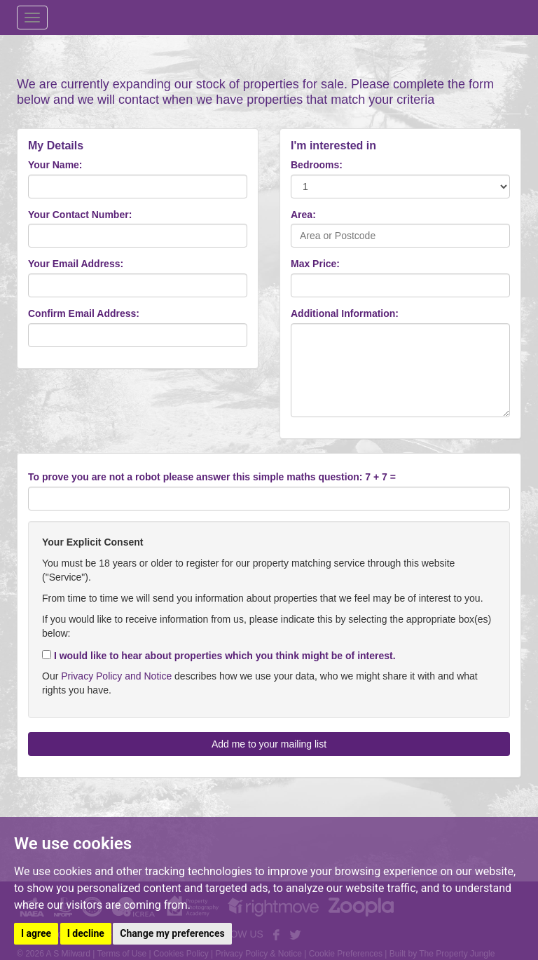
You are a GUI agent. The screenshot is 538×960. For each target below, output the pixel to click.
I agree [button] (36, 933)
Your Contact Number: (80, 214)
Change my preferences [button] (172, 933)
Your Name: (55, 164)
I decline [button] (85, 933)
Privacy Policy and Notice (116, 676)
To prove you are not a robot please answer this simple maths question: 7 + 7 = (212, 476)
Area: (303, 214)
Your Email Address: (75, 263)
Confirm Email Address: (83, 313)
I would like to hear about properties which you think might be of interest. (219, 655)
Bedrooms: (317, 164)
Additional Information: (345, 313)
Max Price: (315, 263)
